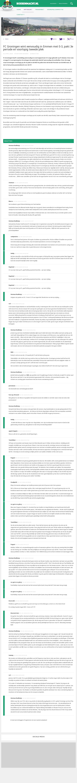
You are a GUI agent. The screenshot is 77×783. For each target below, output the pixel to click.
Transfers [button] (39, 9)
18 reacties (34, 64)
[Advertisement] (14, 765)
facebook (54, 49)
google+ (71, 49)
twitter (63, 49)
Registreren (63, 3)
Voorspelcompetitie (55, 9)
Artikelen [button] (28, 9)
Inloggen (53, 3)
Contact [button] (20, 14)
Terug (6, 49)
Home (19, 9)
